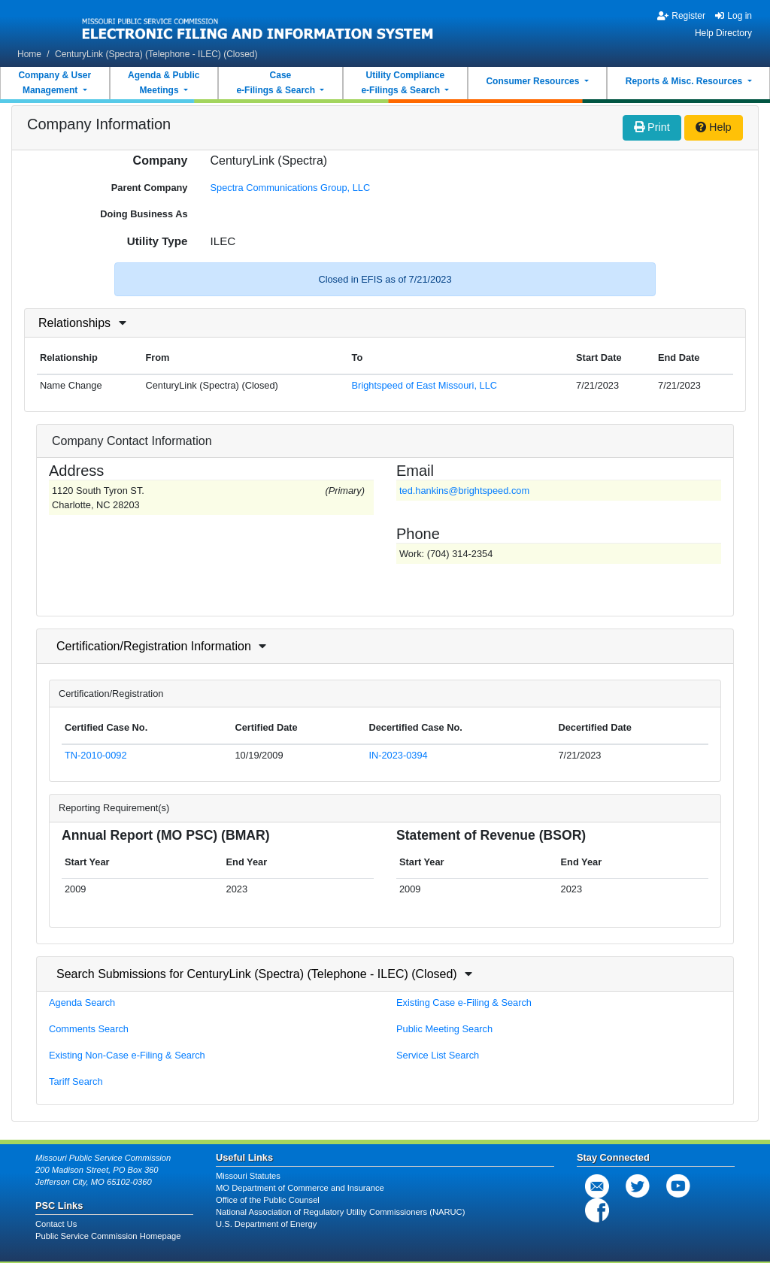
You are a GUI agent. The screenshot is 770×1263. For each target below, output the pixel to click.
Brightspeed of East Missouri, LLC (424, 385)
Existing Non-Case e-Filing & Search (127, 1055)
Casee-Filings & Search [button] (276, 82)
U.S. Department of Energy (266, 1223)
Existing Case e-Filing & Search (464, 1002)
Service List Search (437, 1055)
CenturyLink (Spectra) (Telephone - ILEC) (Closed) (156, 54)
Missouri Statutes (248, 1175)
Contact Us (56, 1223)
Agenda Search (82, 1002)
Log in (733, 16)
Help (714, 127)
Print (652, 127)
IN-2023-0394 (397, 755)
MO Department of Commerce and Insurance (300, 1187)
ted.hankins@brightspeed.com (464, 490)
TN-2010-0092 (96, 755)
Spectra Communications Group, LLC (291, 187)
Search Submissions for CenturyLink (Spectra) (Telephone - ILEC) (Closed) (256, 974)
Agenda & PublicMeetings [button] (163, 82)
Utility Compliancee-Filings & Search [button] (402, 82)
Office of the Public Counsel (268, 1199)
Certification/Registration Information (153, 646)
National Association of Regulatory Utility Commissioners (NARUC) (340, 1211)
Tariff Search (76, 1081)
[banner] (258, 25)
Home (29, 54)
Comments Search (89, 1028)
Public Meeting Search (444, 1028)
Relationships (74, 323)
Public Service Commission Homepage (107, 1235)
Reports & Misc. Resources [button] (685, 81)
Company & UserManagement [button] (54, 82)
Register (681, 16)
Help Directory (723, 33)
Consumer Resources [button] (533, 81)
